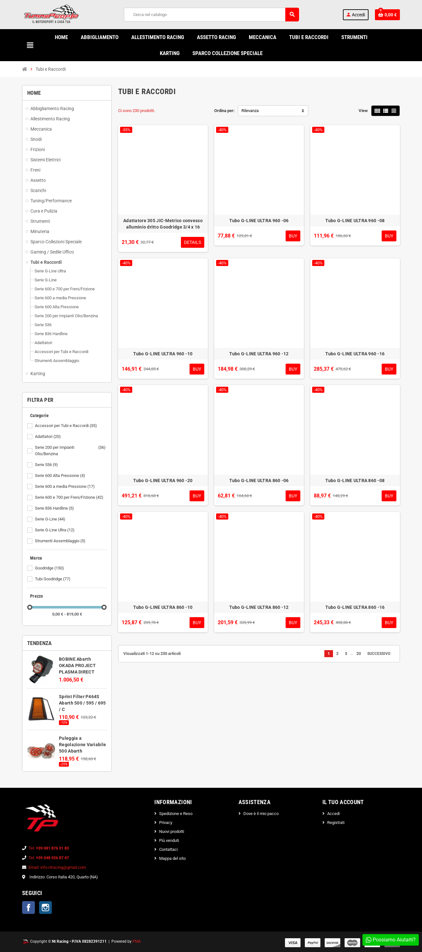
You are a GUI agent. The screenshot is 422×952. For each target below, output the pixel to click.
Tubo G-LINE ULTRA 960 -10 (162, 353)
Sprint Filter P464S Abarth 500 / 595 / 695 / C (82, 703)
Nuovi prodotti (171, 831)
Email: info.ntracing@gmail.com (57, 867)
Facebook (28, 907)
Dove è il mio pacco (261, 813)
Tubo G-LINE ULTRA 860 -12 (258, 607)
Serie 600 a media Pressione (65, 486)
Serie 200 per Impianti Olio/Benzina (71, 450)
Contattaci (168, 849)
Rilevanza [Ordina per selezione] (250, 110)
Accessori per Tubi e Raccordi (66, 426)
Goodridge (50, 568)
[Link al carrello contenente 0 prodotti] (387, 14)
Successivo (381, 653)
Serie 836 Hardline (55, 508)
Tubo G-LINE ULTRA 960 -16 (355, 353)
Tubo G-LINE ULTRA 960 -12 (258, 353)
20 (358, 653)
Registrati (336, 822)
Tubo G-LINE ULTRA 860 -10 (162, 607)
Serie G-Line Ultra (55, 530)
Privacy (165, 822)
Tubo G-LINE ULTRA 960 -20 (162, 480)
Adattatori (48, 436)
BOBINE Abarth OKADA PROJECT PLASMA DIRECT (77, 665)
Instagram (45, 907)
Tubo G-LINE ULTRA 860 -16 (355, 607)
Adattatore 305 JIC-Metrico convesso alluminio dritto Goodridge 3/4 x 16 (163, 224)
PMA (137, 941)
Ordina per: (224, 110)
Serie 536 (47, 465)
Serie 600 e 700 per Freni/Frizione (69, 497)
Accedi (333, 813)
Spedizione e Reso (175, 813)
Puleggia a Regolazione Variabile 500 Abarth (82, 745)
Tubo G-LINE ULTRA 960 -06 (258, 220)
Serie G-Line (50, 519)
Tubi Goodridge (53, 579)
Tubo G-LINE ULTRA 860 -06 (258, 480)
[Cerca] (211, 14)
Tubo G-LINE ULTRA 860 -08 (355, 480)
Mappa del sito (172, 858)
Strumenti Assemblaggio (60, 541)
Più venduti (169, 840)
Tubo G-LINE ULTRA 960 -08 (355, 220)
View (363, 110)
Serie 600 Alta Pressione (60, 475)
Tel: (48, 848)
